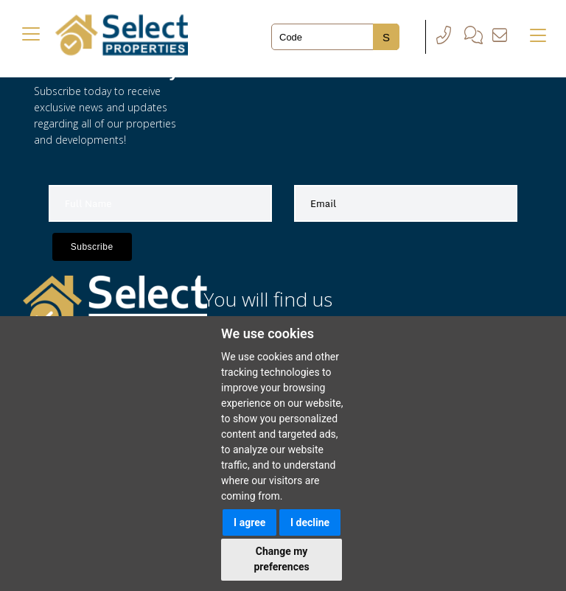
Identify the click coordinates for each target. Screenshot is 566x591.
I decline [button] (309, 522)
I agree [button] (249, 522)
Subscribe (92, 247)
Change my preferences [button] (281, 559)
